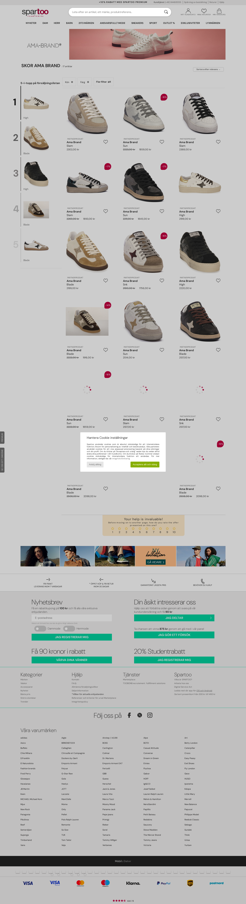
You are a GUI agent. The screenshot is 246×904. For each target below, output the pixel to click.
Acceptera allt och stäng (145, 464)
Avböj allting (95, 464)
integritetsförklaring (121, 458)
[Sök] (166, 12)
